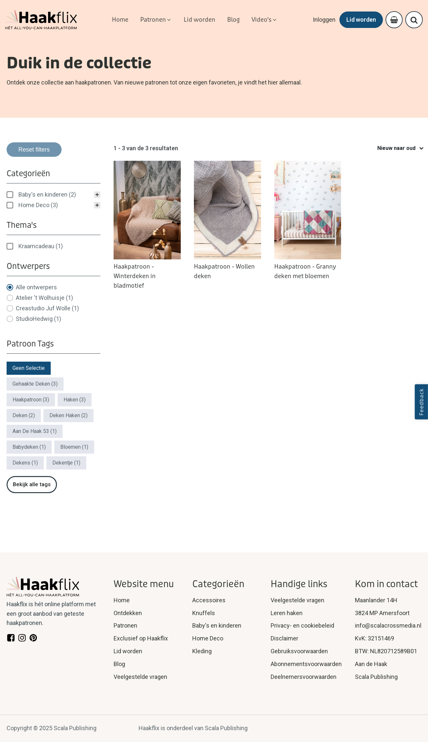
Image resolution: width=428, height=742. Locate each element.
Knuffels (203, 613)
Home (122, 600)
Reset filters (34, 149)
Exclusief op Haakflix (141, 638)
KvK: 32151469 (374, 638)
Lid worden (360, 19)
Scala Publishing (376, 676)
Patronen (125, 625)
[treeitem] (53, 194)
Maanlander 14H (376, 600)
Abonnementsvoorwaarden (306, 663)
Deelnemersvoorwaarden (303, 676)
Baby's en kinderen (216, 625)
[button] (156, 20)
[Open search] (414, 20)
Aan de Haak (371, 663)
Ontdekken (128, 613)
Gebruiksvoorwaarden (299, 651)
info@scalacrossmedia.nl (388, 625)
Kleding (202, 651)
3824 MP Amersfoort (382, 613)
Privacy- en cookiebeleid (302, 625)
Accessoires (209, 600)
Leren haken (287, 613)
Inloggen (323, 19)
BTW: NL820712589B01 (386, 651)
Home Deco (207, 638)
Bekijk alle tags (32, 484)
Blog (119, 663)
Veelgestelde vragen (140, 676)
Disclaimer (284, 638)
